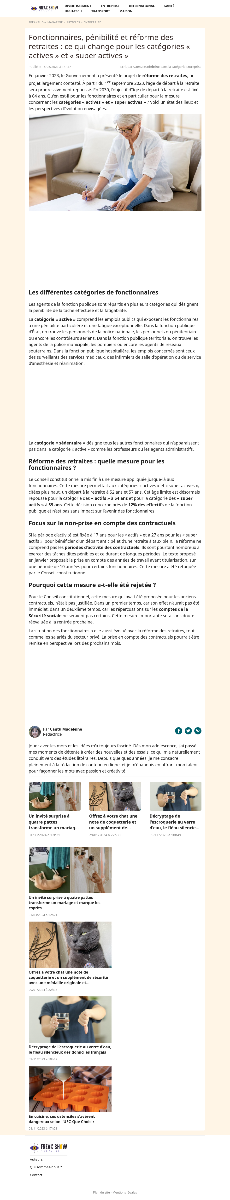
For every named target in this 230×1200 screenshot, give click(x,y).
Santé (169, 6)
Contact (36, 1175)
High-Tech (73, 11)
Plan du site (101, 1192)
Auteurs (36, 1159)
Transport (100, 11)
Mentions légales (124, 1192)
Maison (125, 11)
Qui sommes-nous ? (46, 1167)
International (142, 6)
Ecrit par (140, 66)
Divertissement (78, 6)
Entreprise (110, 6)
